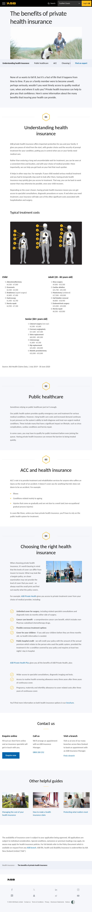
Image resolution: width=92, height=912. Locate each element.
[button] (3, 3)
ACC (55, 63)
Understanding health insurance (16, 63)
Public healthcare (41, 63)
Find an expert (81, 63)
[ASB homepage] (11, 3)
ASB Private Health (28, 596)
